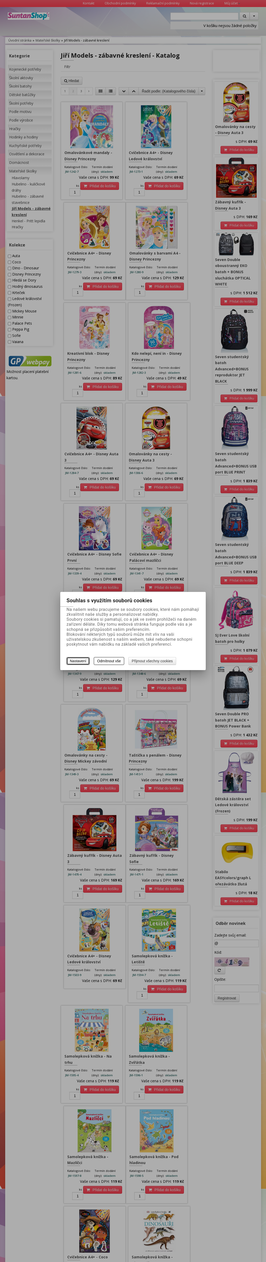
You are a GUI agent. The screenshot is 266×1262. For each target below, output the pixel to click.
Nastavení (78, 661)
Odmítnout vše (109, 661)
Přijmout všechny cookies (152, 661)
